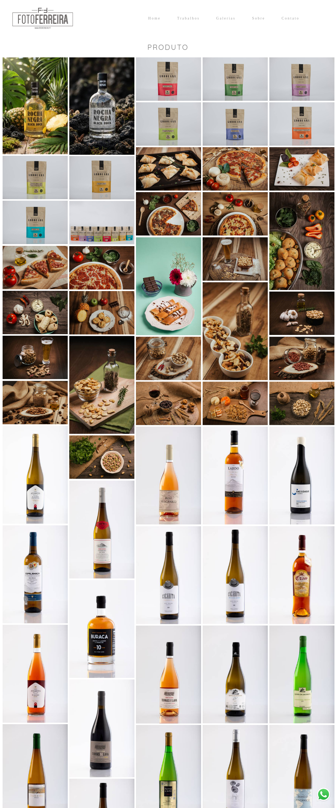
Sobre (258, 18)
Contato (290, 18)
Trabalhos (188, 18)
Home (154, 18)
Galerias (226, 18)
